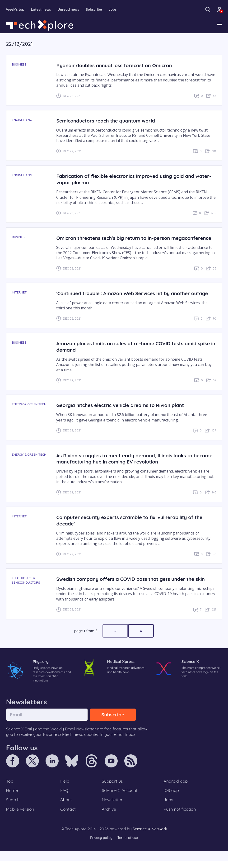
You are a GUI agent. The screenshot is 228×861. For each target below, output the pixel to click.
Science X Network (150, 838)
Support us (112, 789)
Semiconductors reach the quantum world (108, 121)
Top (10, 789)
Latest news (44, 9)
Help (65, 789)
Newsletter (112, 809)
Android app (176, 789)
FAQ (64, 799)
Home (12, 799)
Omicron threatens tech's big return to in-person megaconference (116, 241)
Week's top (16, 9)
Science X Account (120, 799)
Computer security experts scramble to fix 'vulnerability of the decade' (133, 527)
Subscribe (100, 9)
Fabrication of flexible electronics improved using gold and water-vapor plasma (128, 179)
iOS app (171, 799)
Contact (68, 819)
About (66, 809)
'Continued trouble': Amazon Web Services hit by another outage (136, 300)
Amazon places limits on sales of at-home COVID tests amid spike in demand (130, 353)
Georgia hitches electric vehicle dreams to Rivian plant (123, 412)
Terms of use (128, 848)
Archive (108, 819)
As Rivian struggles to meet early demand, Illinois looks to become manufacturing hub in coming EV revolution (127, 465)
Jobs (120, 9)
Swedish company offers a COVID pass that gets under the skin (134, 585)
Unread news (73, 9)
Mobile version (21, 819)
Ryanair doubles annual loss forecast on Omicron (117, 65)
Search (13, 809)
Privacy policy (100, 848)
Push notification (180, 819)
